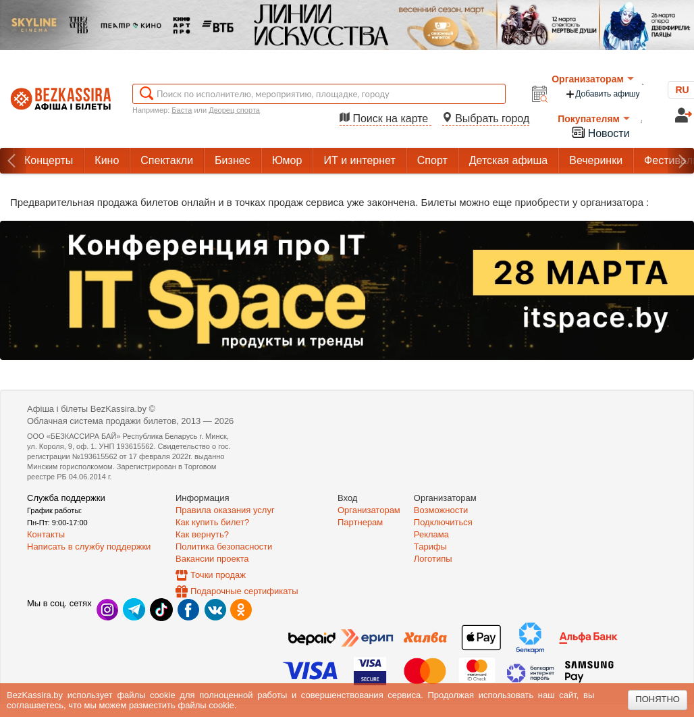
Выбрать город (486, 118)
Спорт (432, 160)
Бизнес (232, 160)
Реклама (431, 534)
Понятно (657, 699)
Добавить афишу (602, 94)
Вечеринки (595, 160)
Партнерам (360, 522)
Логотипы (433, 559)
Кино (107, 160)
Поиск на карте (385, 118)
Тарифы (430, 546)
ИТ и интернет (359, 160)
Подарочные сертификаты (244, 591)
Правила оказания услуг (225, 510)
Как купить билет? (212, 522)
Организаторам (593, 79)
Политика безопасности (224, 546)
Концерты (48, 160)
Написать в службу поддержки (89, 546)
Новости (600, 132)
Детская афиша (508, 160)
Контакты (46, 534)
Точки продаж (218, 575)
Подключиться (443, 522)
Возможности (441, 510)
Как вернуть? (202, 534)
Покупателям (594, 118)
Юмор (287, 160)
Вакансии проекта (212, 559)
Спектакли (166, 160)
